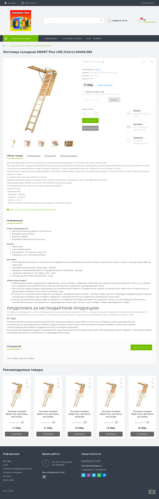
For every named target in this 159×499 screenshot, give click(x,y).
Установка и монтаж (72, 38)
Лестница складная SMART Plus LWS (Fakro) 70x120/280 (111, 414)
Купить (114, 99)
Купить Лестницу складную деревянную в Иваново (33, 209)
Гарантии (138, 137)
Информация (51, 38)
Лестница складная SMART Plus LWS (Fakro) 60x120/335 (17, 414)
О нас (5, 465)
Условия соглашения (12, 472)
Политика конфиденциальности (17, 468)
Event (98, 69)
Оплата (136, 110)
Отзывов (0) (50, 155)
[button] (11, 3)
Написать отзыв (141, 347)
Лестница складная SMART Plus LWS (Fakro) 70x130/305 (142, 414)
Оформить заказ (149, 22)
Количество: (87, 109)
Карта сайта (8, 480)
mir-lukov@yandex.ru (91, 465)
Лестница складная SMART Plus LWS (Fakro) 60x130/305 (48, 414)
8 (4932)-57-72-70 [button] (91, 461)
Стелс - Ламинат (93, 38)
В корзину (90, 120)
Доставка (137, 124)
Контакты (7, 476)
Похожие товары (68, 155)
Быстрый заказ (90, 128)
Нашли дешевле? (105, 85)
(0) (103, 61)
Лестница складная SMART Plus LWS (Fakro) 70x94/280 (79, 414)
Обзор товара (15, 155)
